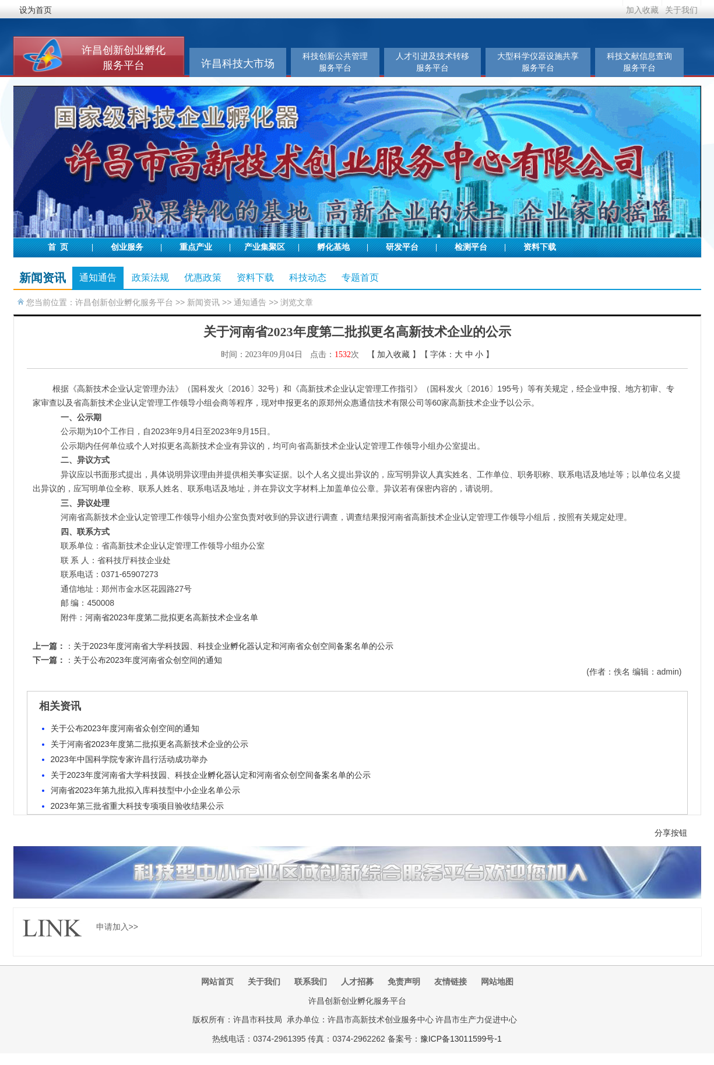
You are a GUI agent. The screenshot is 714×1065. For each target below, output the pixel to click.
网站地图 (497, 981)
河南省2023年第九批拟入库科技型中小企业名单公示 (145, 790)
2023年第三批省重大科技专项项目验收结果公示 (137, 806)
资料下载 (539, 247)
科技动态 (307, 277)
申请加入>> (117, 926)
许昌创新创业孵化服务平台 (124, 302)
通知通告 (98, 277)
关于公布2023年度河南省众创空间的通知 (147, 660)
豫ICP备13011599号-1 (461, 1038)
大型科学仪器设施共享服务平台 (538, 62)
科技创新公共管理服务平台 (335, 62)
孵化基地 (333, 247)
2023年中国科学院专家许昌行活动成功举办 (129, 759)
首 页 (58, 247)
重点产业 (196, 247)
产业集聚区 (264, 247)
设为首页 (35, 10)
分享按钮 (671, 832)
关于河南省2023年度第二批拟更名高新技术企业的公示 (149, 744)
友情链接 (450, 981)
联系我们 (310, 981)
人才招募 (357, 981)
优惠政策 (202, 277)
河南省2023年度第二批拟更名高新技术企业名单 (171, 617)
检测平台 (471, 247)
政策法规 (150, 277)
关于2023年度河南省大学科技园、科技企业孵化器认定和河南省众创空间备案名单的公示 (233, 646)
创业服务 (127, 247)
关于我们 (681, 10)
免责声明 (404, 981)
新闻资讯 (203, 302)
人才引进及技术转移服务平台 (432, 62)
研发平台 (402, 247)
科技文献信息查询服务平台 (639, 62)
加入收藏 (642, 10)
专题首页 (360, 277)
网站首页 (217, 981)
